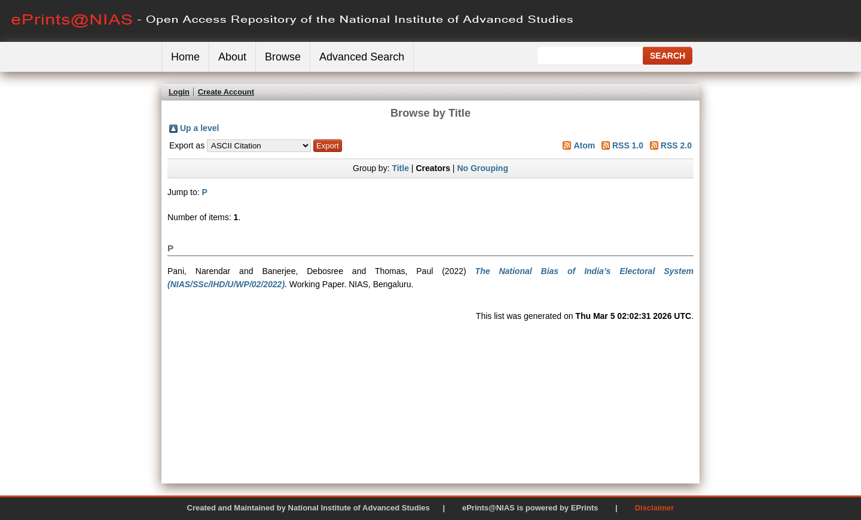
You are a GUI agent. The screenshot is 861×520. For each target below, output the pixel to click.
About (232, 57)
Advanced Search (361, 57)
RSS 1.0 (627, 145)
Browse (283, 57)
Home (185, 57)
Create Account (226, 91)
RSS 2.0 (676, 145)
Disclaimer (654, 507)
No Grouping (482, 168)
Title (400, 168)
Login (179, 91)
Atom (584, 145)
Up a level (199, 128)
